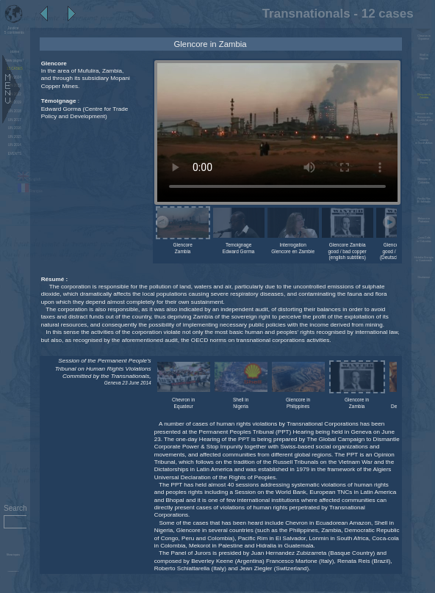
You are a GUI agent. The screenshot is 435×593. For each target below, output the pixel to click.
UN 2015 (14, 137)
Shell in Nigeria (424, 56)
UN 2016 (14, 128)
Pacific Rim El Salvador (424, 200)
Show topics (13, 554)
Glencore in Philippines (424, 76)
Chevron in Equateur (423, 37)
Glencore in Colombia (424, 180)
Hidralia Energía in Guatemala (424, 259)
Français (30, 191)
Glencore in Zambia (424, 96)
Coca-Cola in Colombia (424, 239)
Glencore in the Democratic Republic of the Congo (424, 118)
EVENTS (14, 154)
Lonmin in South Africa (423, 142)
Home (14, 52)
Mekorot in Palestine (423, 220)
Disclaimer (423, 277)
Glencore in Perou (424, 161)
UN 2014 (14, 145)
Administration (12, 571)
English (29, 179)
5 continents (13, 30)
